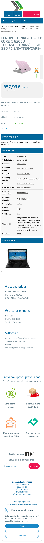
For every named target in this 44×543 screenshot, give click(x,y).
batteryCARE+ (22, 160)
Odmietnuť (22, 536)
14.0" (19, 209)
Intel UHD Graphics (24, 187)
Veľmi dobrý (21, 156)
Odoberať (34, 466)
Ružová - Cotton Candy (25, 184)
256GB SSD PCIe (23, 174)
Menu (26, 21)
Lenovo (16, 111)
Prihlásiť (17, 16)
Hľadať (8, 16)
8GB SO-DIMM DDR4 (25, 169)
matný (19, 204)
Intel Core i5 (21, 163)
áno (18, 214)
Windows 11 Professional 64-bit (28, 179)
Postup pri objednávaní (22, 501)
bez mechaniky (22, 192)
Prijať (22, 526)
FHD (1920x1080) (23, 199)
